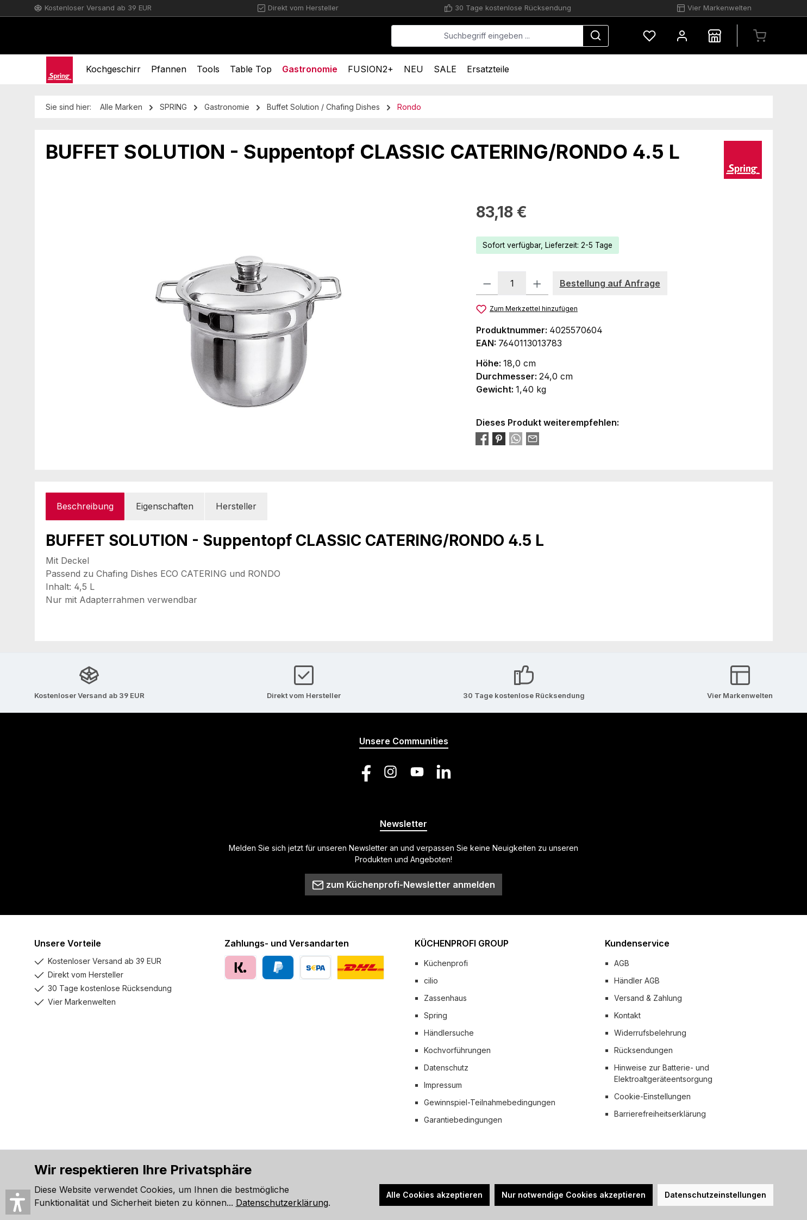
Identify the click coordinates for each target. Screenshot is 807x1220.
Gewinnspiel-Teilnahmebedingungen (489, 1102)
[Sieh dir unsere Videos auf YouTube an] (417, 772)
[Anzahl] (512, 283)
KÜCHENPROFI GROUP (462, 943)
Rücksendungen (643, 1050)
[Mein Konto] (682, 35)
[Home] (59, 69)
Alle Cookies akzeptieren (434, 1194)
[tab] (85, 506)
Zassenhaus (445, 998)
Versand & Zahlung (648, 998)
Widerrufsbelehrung (650, 1032)
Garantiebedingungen (463, 1119)
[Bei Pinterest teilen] (499, 438)
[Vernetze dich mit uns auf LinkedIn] (443, 772)
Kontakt (627, 1015)
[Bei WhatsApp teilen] (516, 438)
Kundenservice (637, 943)
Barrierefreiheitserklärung (660, 1113)
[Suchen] (596, 36)
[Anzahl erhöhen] (537, 283)
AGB (621, 963)
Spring (435, 1015)
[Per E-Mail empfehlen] (532, 438)
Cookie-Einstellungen (652, 1096)
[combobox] (487, 36)
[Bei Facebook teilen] (482, 438)
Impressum (443, 1085)
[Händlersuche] (714, 35)
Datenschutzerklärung (282, 1202)
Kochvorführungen (457, 1050)
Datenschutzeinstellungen (715, 1194)
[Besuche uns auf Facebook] (364, 772)
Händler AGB (637, 980)
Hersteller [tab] (236, 506)
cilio (431, 980)
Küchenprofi (446, 963)
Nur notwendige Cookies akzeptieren (574, 1194)
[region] (250, 317)
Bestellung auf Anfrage (610, 283)
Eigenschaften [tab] (164, 506)
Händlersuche (449, 1032)
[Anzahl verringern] (487, 283)
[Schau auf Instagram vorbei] (390, 772)
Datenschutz (446, 1067)
